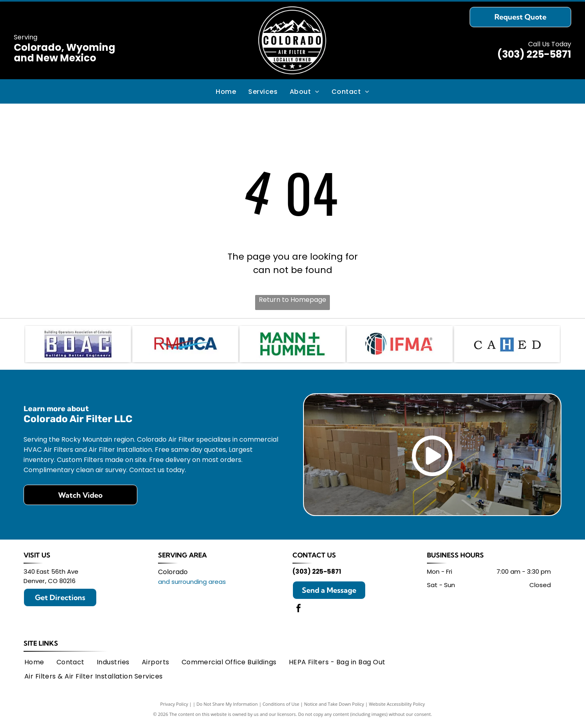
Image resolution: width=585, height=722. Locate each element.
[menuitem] (226, 91)
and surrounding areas (192, 580)
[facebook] (298, 608)
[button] (263, 91)
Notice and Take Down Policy (334, 703)
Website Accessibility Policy (397, 703)
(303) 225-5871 (534, 54)
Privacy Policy (174, 703)
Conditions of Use (280, 703)
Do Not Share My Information (227, 703)
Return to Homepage (292, 299)
